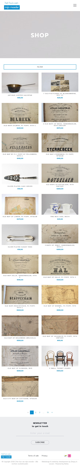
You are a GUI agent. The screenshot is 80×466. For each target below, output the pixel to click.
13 (48, 412)
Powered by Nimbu (62, 464)
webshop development (60, 462)
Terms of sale (33, 455)
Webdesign (46, 462)
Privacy (44, 455)
